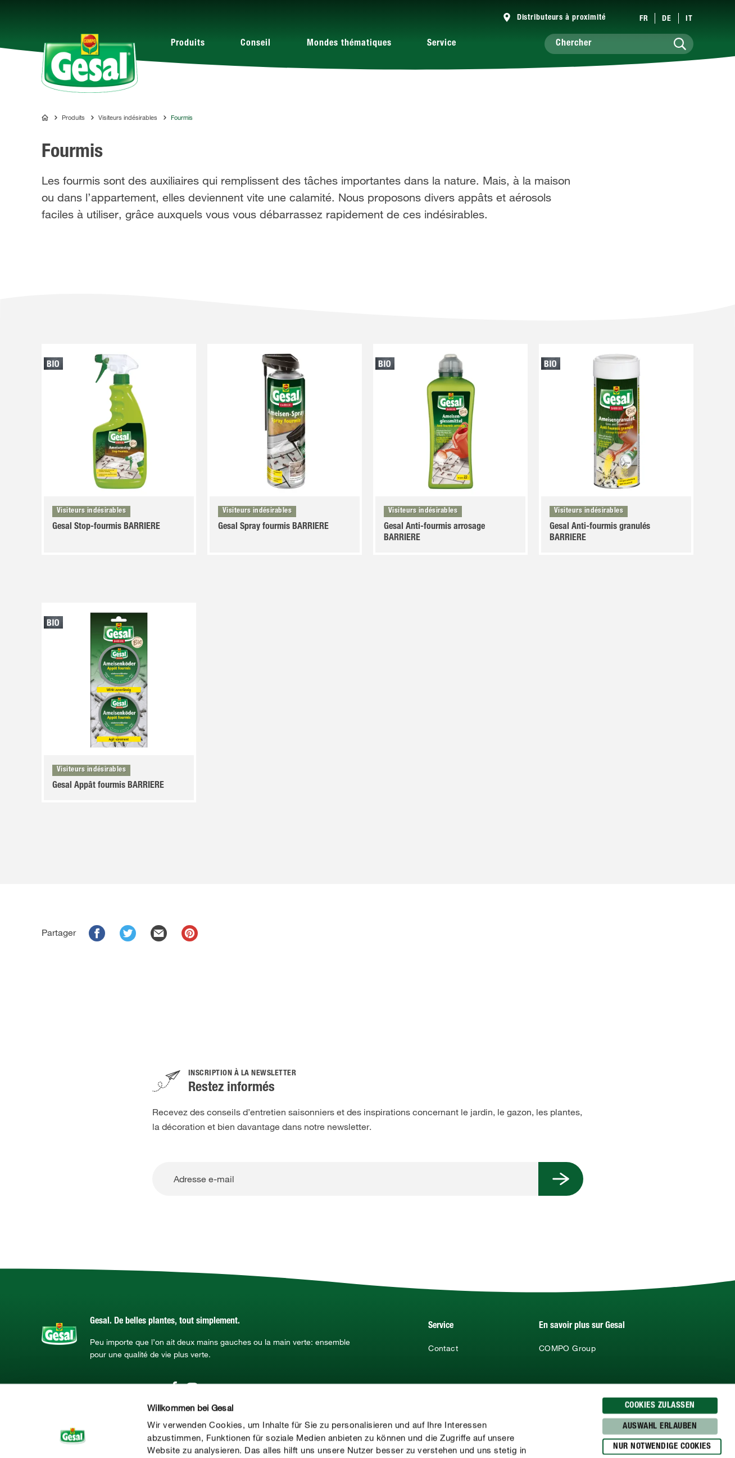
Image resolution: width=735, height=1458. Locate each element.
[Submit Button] (560, 1179)
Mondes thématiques (349, 43)
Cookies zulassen (660, 1334)
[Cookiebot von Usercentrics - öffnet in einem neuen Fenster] (73, 1436)
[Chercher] (619, 44)
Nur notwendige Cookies (662, 1375)
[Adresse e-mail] (345, 1179)
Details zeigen (585, 1436)
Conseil (256, 43)
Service (441, 43)
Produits (188, 43)
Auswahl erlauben (660, 1355)
